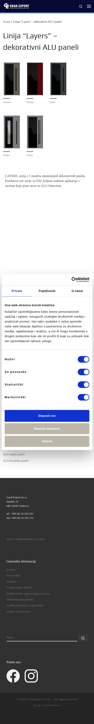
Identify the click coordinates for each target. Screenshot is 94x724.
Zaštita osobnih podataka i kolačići (26, 539)
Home (6, 21)
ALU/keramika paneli (15, 460)
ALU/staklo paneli (14, 454)
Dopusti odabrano (47, 428)
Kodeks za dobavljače (19, 611)
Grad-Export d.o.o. (38, 699)
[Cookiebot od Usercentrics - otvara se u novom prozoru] (71, 279)
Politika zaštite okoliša (19, 587)
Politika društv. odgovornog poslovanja (28, 593)
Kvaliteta (11, 581)
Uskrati (47, 441)
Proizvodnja (13, 575)
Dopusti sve (47, 415)
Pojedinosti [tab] (47, 291)
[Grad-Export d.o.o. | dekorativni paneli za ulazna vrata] (16, 5)
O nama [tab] (77, 291)
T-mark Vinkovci (51, 705)
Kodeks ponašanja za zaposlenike (25, 605)
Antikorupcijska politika (20, 599)
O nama (11, 569)
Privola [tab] (17, 291)
